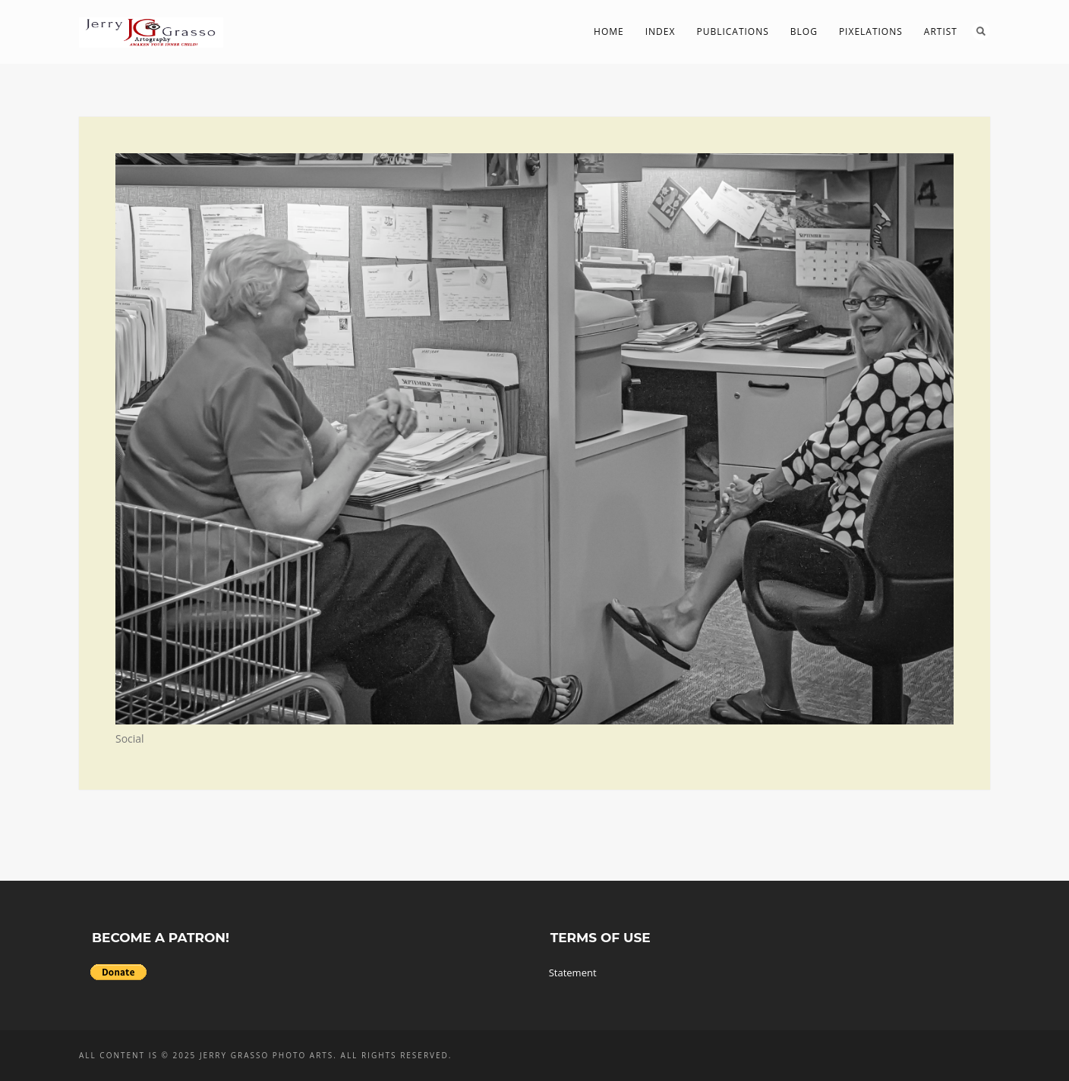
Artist (940, 31)
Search (981, 31)
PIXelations (871, 31)
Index (660, 31)
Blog (804, 31)
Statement (573, 972)
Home (609, 31)
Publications (732, 31)
